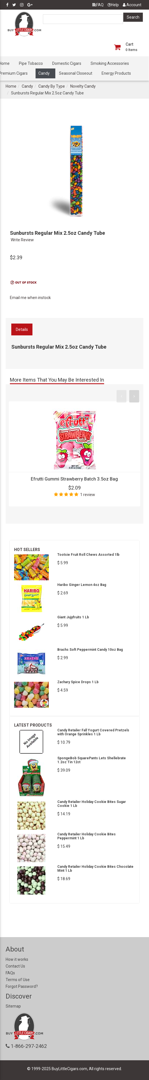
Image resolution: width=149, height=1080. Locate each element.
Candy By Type (51, 86)
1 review (87, 494)
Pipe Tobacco (31, 63)
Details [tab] (22, 329)
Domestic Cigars (66, 63)
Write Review (22, 240)
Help (113, 5)
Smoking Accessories (110, 63)
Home (11, 86)
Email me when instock (30, 297)
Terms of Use (18, 979)
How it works (17, 959)
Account (132, 5)
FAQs (10, 973)
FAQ (98, 5)
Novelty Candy (83, 86)
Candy (44, 73)
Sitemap (13, 1006)
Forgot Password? (22, 986)
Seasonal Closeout (75, 73)
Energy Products (116, 73)
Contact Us (15, 966)
